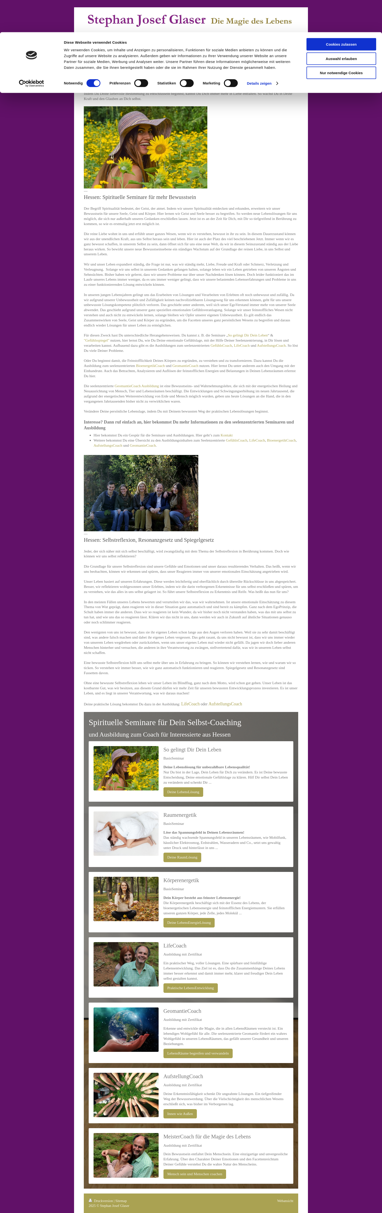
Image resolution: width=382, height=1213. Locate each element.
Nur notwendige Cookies (341, 41)
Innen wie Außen (180, 1114)
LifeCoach (242, 345)
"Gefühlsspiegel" (96, 340)
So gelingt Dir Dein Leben (248, 335)
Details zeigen (259, 51)
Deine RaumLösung (182, 857)
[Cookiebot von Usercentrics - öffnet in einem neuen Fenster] (31, 51)
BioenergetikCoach (150, 366)
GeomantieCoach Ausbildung (137, 386)
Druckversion (101, 1201)
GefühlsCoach (221, 345)
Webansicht (285, 1201)
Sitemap (121, 1201)
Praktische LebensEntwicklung (190, 988)
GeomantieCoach (185, 366)
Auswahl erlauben (341, 26)
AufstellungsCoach (271, 345)
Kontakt (226, 435)
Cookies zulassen (341, 12)
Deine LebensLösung (183, 792)
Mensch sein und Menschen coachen (194, 1174)
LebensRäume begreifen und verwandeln (198, 1053)
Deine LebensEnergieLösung (189, 922)
